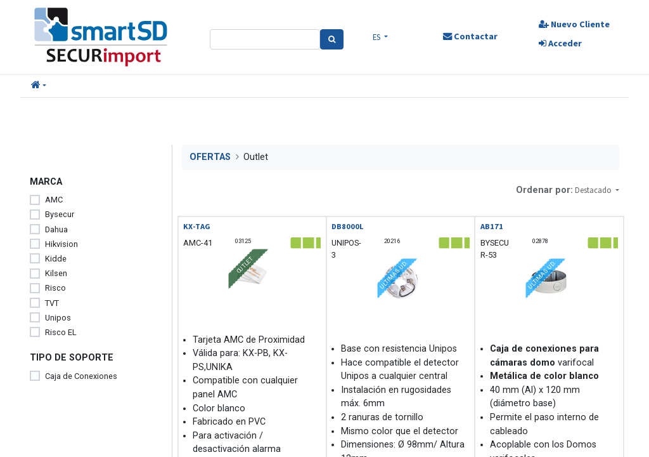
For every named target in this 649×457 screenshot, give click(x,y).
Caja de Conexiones (81, 376)
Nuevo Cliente (573, 24)
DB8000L (347, 226)
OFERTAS (210, 157)
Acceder (559, 43)
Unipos (58, 317)
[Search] (332, 39)
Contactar (469, 36)
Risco (55, 288)
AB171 (491, 226)
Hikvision (61, 244)
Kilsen (56, 273)
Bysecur (59, 214)
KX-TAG (196, 226)
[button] (38, 86)
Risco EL (61, 332)
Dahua (56, 229)
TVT (52, 303)
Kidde (56, 258)
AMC (54, 199)
